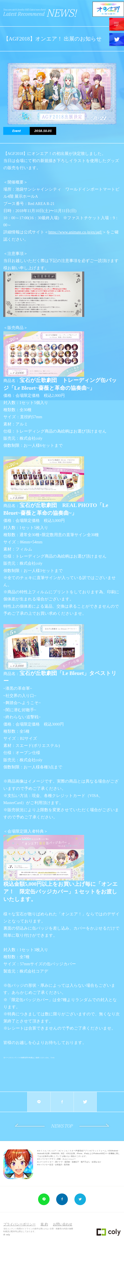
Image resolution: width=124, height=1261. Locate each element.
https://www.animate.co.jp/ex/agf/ (75, 232)
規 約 (44, 1224)
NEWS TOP (62, 1126)
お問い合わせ (62, 1224)
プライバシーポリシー (19, 1224)
